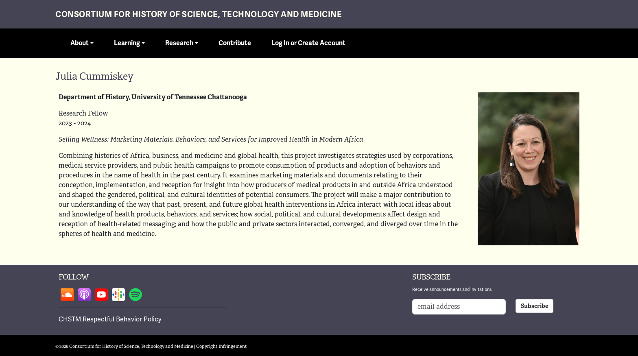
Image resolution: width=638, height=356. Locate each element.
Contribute (234, 43)
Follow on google (118, 294)
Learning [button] (127, 43)
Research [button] (179, 43)
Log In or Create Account (308, 43)
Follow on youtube (101, 294)
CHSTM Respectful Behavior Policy (110, 319)
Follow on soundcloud (67, 294)
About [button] (79, 43)
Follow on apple (84, 294)
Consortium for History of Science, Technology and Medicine (198, 14)
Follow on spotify (135, 294)
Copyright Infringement (221, 346)
